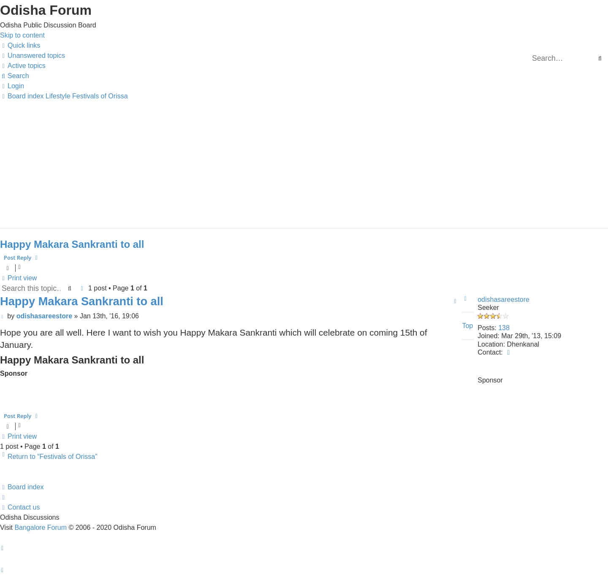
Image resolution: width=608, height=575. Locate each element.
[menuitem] (32, 55)
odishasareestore (503, 299)
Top (467, 325)
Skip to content (22, 35)
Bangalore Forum (40, 527)
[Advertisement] (253, 160)
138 (504, 327)
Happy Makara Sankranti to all (72, 244)
